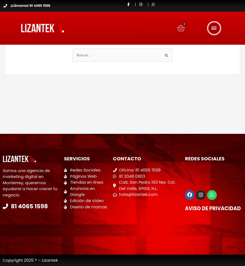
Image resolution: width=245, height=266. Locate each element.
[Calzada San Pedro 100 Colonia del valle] (146, 219)
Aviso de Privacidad (212, 208)
